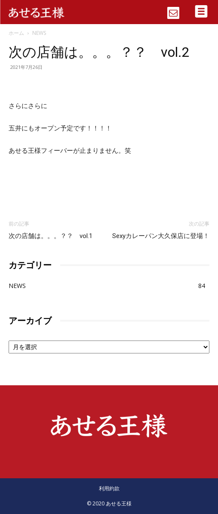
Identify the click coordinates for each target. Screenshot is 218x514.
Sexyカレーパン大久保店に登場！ (160, 236)
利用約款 (109, 488)
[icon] (173, 9)
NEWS (39, 33)
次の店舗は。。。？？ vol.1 (50, 236)
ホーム (16, 33)
